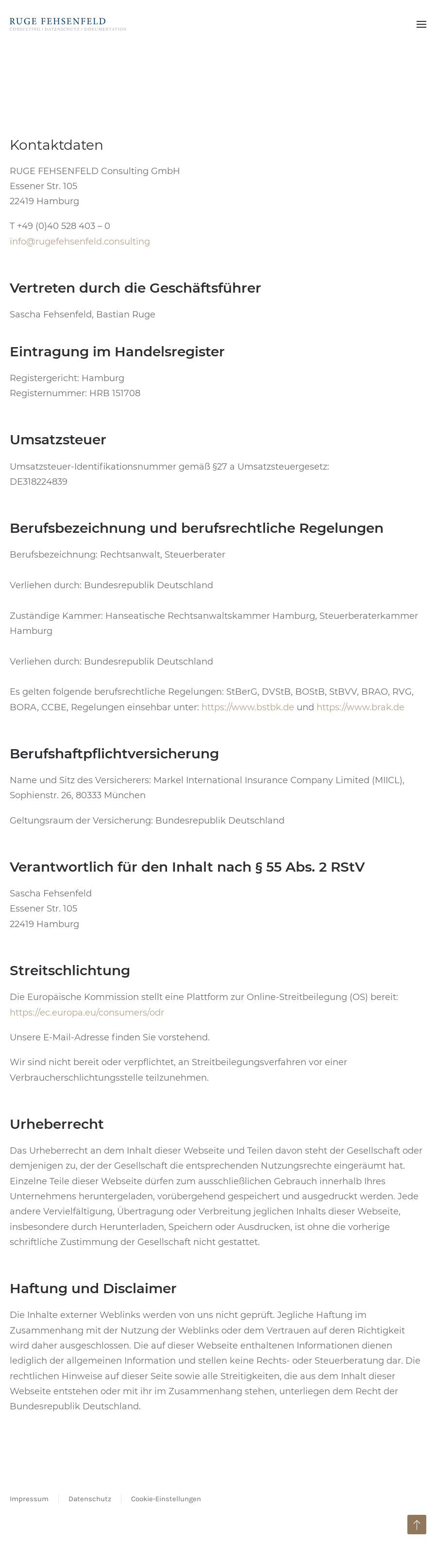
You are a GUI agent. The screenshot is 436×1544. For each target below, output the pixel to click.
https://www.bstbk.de (247, 707)
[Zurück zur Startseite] (68, 24)
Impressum (29, 1498)
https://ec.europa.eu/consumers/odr (87, 1012)
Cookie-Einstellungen (166, 1498)
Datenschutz (89, 1498)
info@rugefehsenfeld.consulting (80, 241)
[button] (421, 24)
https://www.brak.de (360, 707)
